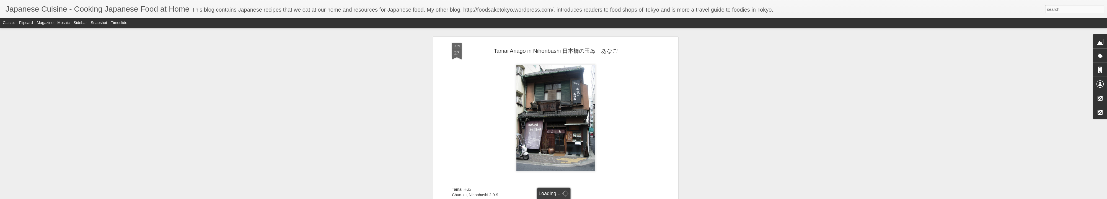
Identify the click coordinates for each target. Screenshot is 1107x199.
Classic (9, 22)
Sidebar (80, 22)
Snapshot (99, 22)
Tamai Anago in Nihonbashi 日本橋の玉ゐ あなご (556, 51)
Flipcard (26, 22)
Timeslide (119, 22)
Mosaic (63, 22)
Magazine (45, 22)
